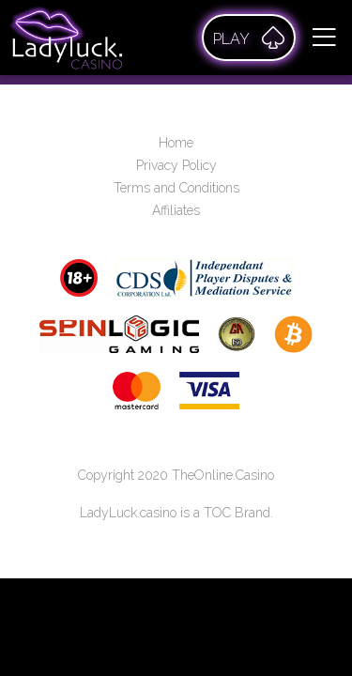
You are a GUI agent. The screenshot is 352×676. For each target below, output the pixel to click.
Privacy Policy (176, 165)
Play (248, 37)
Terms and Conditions (176, 187)
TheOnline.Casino (223, 475)
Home (176, 142)
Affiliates (176, 210)
